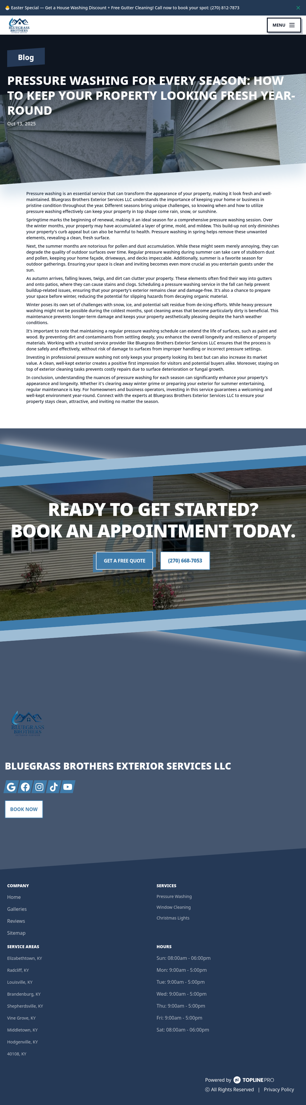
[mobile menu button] (284, 25)
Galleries (17, 909)
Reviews (16, 921)
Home (14, 897)
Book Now (24, 809)
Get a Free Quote (123, 561)
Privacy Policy (279, 1089)
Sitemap (16, 933)
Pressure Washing (174, 896)
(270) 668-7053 (185, 561)
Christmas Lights (173, 918)
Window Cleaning (174, 907)
